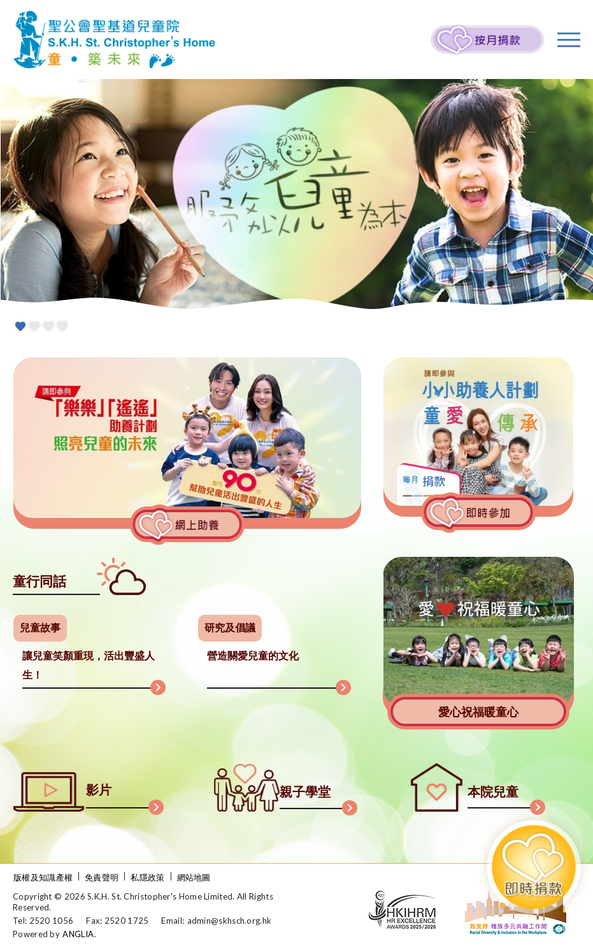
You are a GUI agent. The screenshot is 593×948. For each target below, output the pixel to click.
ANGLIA (78, 934)
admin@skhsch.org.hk (229, 921)
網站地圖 (194, 877)
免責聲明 (101, 877)
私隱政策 (147, 877)
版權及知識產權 (43, 877)
